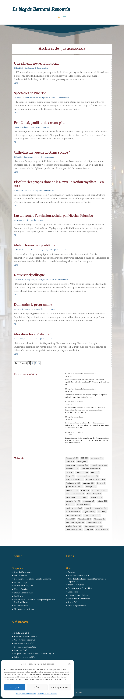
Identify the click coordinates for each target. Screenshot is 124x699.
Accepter (14, 687)
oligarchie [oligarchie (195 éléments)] (89, 512)
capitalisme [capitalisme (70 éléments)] (97, 458)
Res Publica (29, 68)
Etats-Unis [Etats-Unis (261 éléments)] (82, 472)
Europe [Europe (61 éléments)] (70, 476)
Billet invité (29, 220)
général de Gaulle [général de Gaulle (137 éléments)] (74, 487)
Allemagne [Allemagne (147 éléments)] (72, 458)
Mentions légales (74, 692)
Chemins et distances (23, 636)
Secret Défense (21, 606)
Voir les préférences (60, 687)
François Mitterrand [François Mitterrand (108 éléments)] (95, 479)
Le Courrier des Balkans (78, 595)
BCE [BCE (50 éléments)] (84, 458)
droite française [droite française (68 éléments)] (99, 465)
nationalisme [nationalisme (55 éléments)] (83, 504)
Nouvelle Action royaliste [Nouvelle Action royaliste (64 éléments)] (96, 508)
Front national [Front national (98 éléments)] (73, 483)
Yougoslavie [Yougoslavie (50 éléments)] (102, 530)
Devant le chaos (76, 402)
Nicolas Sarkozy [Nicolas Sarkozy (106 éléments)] (74, 508)
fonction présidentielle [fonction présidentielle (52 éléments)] (88, 476)
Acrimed (71, 572)
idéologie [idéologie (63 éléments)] (91, 487)
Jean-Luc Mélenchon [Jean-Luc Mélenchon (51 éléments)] (75, 494)
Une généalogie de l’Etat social (36, 63)
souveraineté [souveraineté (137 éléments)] (94, 522)
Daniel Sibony (20, 575)
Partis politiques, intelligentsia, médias (40, 98)
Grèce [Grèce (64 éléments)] (101, 483)
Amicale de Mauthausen (78, 575)
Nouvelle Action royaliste (79, 599)
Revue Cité (72, 602)
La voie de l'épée (21, 582)
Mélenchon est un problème (34, 244)
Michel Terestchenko (23, 593)
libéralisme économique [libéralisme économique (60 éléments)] (76, 497)
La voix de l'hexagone (23, 586)
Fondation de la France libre (80, 588)
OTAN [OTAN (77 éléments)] (102, 512)
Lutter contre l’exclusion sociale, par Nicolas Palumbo (53, 215)
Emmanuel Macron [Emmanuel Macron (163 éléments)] (91, 469)
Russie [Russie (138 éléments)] (70, 519)
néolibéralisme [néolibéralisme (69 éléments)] (73, 512)
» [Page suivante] (39, 363)
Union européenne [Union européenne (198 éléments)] (93, 526)
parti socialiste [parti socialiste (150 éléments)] (73, 515)
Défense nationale (22, 643)
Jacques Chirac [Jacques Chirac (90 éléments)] (99, 490)
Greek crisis (73, 592)
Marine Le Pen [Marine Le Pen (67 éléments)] (73, 501)
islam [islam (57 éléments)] (85, 490)
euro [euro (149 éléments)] (95, 472)
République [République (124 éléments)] (84, 519)
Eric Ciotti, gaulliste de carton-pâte (39, 122)
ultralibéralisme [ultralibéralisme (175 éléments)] (73, 526)
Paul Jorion (19, 596)
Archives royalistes (76, 585)
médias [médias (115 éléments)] (102, 501)
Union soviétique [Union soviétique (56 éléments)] (74, 530)
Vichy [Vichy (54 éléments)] (89, 530)
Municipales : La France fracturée (83, 374)
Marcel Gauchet (21, 589)
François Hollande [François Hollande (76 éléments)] (74, 479)
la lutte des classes (22, 657)
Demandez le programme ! (33, 304)
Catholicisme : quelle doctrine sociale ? (42, 152)
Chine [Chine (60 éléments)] (70, 461)
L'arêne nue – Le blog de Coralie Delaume (32, 579)
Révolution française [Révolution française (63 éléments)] (75, 522)
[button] (69, 664)
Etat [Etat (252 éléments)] (69, 472)
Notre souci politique (29, 274)
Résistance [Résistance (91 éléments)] (99, 519)
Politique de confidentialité (26, 694)
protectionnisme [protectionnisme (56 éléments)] (92, 515)
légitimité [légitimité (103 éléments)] (96, 497)
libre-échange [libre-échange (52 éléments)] (94, 494)
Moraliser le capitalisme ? (32, 333)
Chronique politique (23, 640)
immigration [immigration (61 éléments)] (72, 490)
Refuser (37, 687)
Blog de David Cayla (22, 572)
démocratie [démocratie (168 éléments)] (72, 469)
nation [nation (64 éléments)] (70, 504)
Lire (16, 83)
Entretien (18, 650)
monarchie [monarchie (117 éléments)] (88, 501)
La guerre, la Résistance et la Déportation (32, 654)
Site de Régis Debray (77, 606)
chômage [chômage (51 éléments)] (82, 461)
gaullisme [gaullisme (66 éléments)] (88, 483)
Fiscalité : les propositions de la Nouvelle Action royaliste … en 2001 (59, 183)
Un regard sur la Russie (24, 609)
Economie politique (31, 157)
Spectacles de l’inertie (30, 92)
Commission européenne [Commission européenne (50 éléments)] (77, 465)
